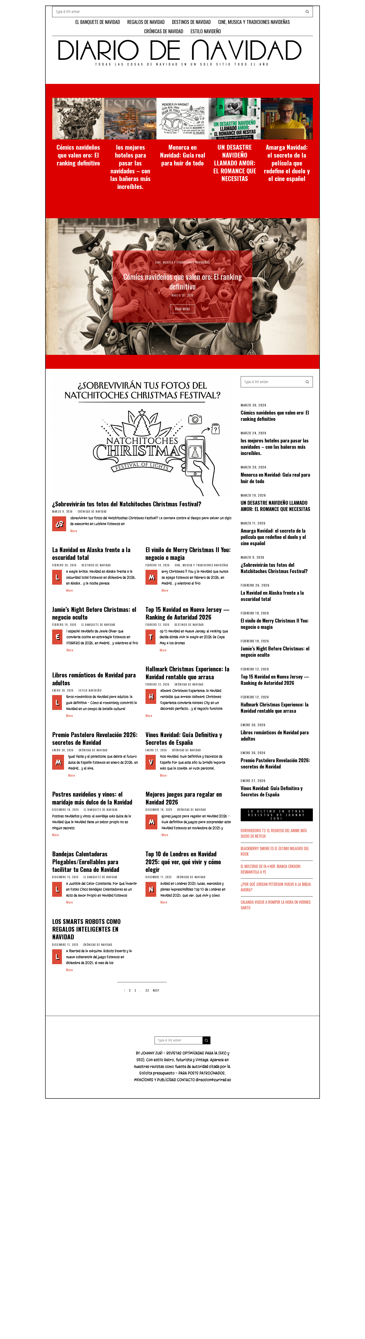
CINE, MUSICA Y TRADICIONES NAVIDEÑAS (254, 21)
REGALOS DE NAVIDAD (146, 21)
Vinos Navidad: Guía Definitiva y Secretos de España (272, 791)
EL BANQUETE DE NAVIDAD (97, 21)
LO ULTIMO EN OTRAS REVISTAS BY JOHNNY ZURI (277, 814)
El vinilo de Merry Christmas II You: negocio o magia (275, 623)
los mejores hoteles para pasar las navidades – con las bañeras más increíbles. (130, 166)
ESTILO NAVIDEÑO (206, 31)
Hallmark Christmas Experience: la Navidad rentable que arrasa (274, 707)
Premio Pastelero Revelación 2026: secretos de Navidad (275, 763)
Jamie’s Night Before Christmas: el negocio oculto (275, 651)
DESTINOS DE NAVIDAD (191, 21)
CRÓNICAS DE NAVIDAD (163, 31)
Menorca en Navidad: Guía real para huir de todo (182, 154)
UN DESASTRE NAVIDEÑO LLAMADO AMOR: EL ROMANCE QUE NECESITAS (234, 162)
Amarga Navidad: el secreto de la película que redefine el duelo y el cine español (287, 162)
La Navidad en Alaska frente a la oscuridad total (272, 595)
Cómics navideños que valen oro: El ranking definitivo (78, 154)
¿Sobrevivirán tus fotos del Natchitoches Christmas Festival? (274, 567)
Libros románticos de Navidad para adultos (275, 735)
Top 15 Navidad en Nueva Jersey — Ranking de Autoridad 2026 (275, 679)
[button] (307, 11)
